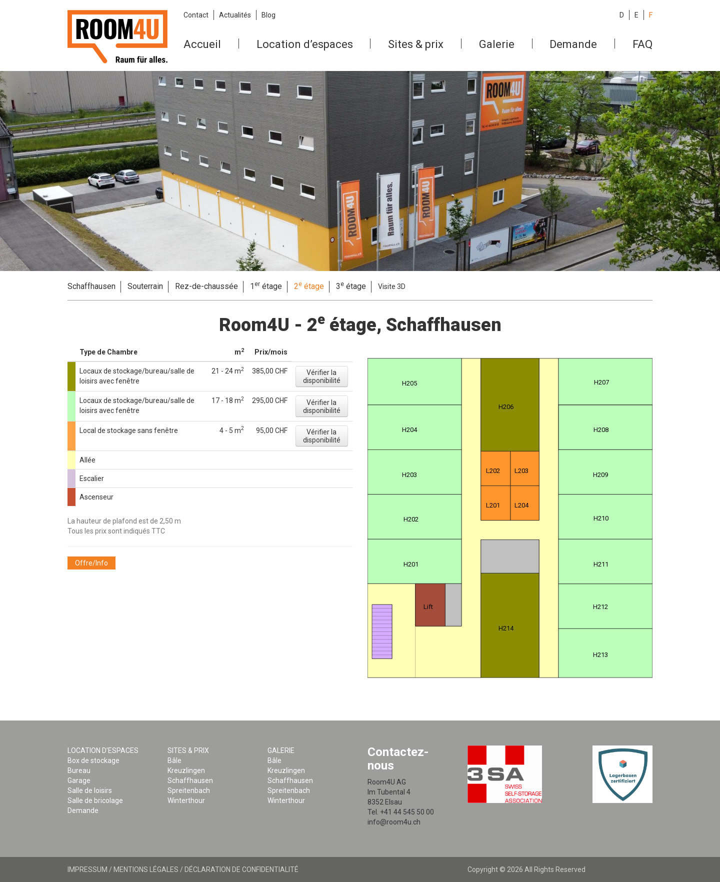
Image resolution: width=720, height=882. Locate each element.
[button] (322, 376)
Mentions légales (146, 870)
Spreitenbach (189, 790)
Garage (79, 780)
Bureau (79, 770)
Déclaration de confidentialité (241, 870)
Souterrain (145, 286)
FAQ (642, 44)
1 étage (266, 286)
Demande (573, 44)
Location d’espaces (304, 44)
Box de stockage (94, 760)
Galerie (496, 44)
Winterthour (186, 800)
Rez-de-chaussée (206, 286)
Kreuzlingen (186, 770)
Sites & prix (416, 44)
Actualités (235, 15)
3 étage (351, 286)
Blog (269, 15)
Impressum (88, 870)
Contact (196, 15)
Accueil (202, 44)
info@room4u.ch (394, 822)
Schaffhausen (92, 286)
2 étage (309, 286)
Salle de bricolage (95, 800)
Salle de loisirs (90, 790)
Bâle (175, 760)
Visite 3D (392, 286)
